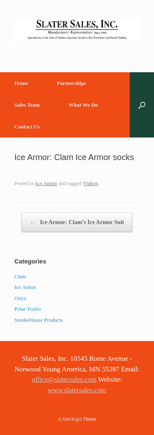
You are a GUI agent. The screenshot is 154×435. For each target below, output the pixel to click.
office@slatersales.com (64, 379)
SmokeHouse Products (38, 320)
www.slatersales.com (77, 390)
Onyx (20, 298)
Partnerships (71, 83)
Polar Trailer (27, 309)
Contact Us (27, 127)
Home (21, 83)
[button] (142, 104)
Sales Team (27, 105)
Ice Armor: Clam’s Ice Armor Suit (77, 222)
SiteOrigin (72, 419)
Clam (20, 276)
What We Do (83, 105)
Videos (90, 183)
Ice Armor (46, 183)
